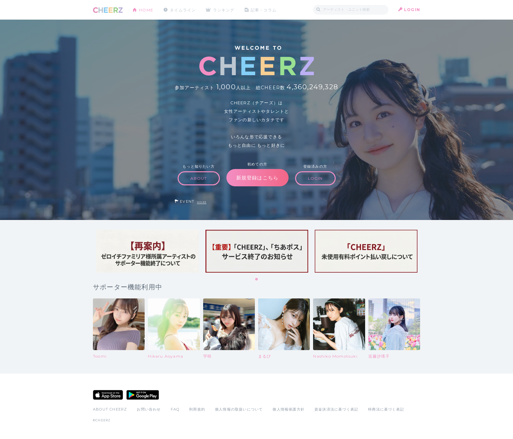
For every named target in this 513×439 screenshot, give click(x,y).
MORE (201, 202)
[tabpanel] (147, 251)
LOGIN (412, 9)
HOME (146, 9)
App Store (108, 395)
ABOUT (198, 178)
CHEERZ (108, 10)
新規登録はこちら (257, 178)
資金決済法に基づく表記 (336, 409)
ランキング (224, 9)
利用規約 (197, 409)
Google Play (142, 395)
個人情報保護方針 (289, 409)
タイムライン (183, 9)
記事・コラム (264, 9)
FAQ (175, 409)
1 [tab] (256, 279)
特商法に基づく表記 (386, 409)
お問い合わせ (149, 409)
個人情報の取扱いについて (239, 409)
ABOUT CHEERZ (110, 409)
